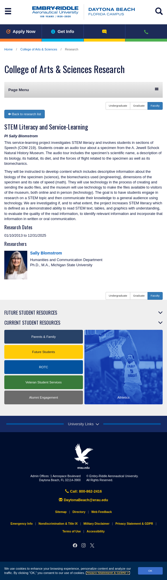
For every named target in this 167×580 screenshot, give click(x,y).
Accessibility (96, 531)
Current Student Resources (32, 323)
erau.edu (83, 456)
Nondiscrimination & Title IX (57, 523)
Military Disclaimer (96, 523)
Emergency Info (22, 523)
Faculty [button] (155, 105)
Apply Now (20, 31)
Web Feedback (101, 512)
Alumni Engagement (43, 397)
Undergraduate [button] (118, 105)
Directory (79, 512)
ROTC (43, 367)
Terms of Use (71, 531)
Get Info (62, 31)
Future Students (43, 352)
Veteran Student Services (44, 382)
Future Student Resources (30, 313)
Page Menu (83, 89)
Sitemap (61, 512)
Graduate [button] (139, 105)
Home (8, 49)
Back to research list (24, 114)
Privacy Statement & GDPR (108, 573)
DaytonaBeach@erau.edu (83, 500)
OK (150, 570)
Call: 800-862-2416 (83, 491)
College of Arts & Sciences (38, 49)
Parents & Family (43, 336)
